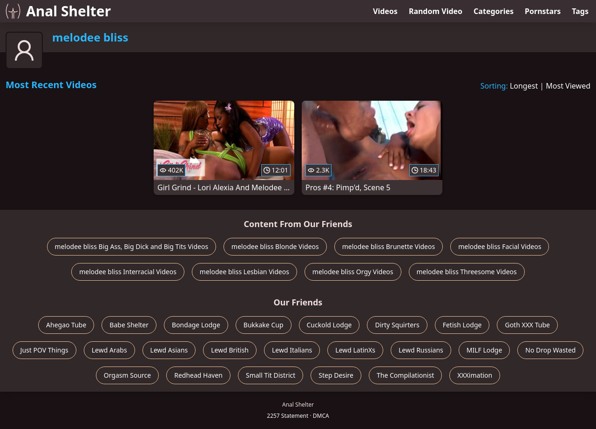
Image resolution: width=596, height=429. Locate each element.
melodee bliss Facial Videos (499, 246)
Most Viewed (568, 86)
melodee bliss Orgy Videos (352, 271)
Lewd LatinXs (355, 350)
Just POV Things (44, 350)
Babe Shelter (129, 324)
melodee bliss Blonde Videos (275, 246)
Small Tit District (270, 375)
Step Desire (335, 375)
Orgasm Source (127, 375)
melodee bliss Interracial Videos (127, 271)
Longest (524, 86)
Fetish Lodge (462, 324)
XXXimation (474, 375)
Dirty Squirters (397, 324)
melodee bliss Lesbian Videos (244, 271)
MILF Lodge (484, 350)
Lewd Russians (421, 350)
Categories (494, 11)
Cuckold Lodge (329, 324)
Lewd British (230, 350)
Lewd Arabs (109, 350)
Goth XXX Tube (527, 324)
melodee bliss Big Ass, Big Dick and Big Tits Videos (132, 246)
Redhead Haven (198, 375)
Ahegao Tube (66, 324)
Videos (385, 11)
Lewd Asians (169, 350)
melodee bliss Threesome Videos (467, 271)
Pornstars (543, 11)
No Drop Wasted (550, 350)
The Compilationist (405, 375)
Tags (580, 11)
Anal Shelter (58, 11)
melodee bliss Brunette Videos (388, 246)
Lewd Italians (292, 350)
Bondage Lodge (196, 324)
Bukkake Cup (264, 324)
